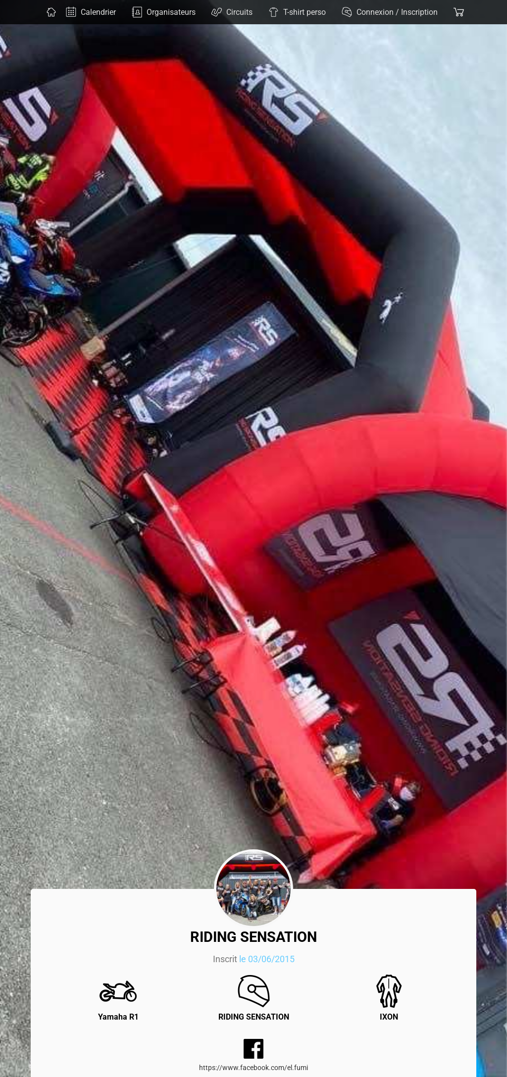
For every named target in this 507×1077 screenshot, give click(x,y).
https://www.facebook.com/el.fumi (253, 1068)
